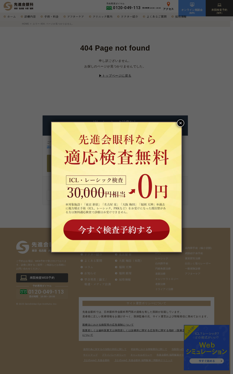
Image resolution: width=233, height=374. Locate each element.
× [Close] (180, 123)
